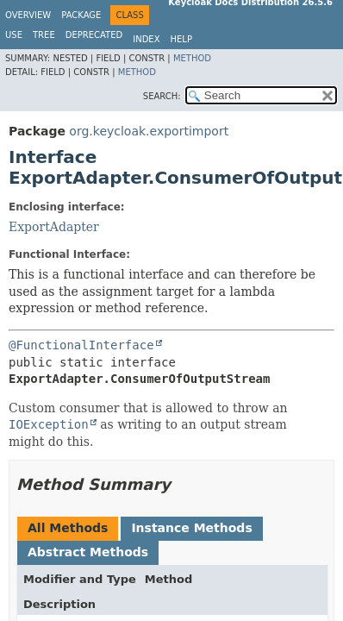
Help (181, 39)
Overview (28, 15)
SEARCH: (162, 96)
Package (81, 15)
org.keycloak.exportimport (148, 131)
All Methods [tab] (68, 528)
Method (192, 58)
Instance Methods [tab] (191, 528)
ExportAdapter (54, 227)
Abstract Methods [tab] (88, 552)
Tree (44, 35)
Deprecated (94, 35)
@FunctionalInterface (81, 345)
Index (146, 39)
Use (13, 35)
